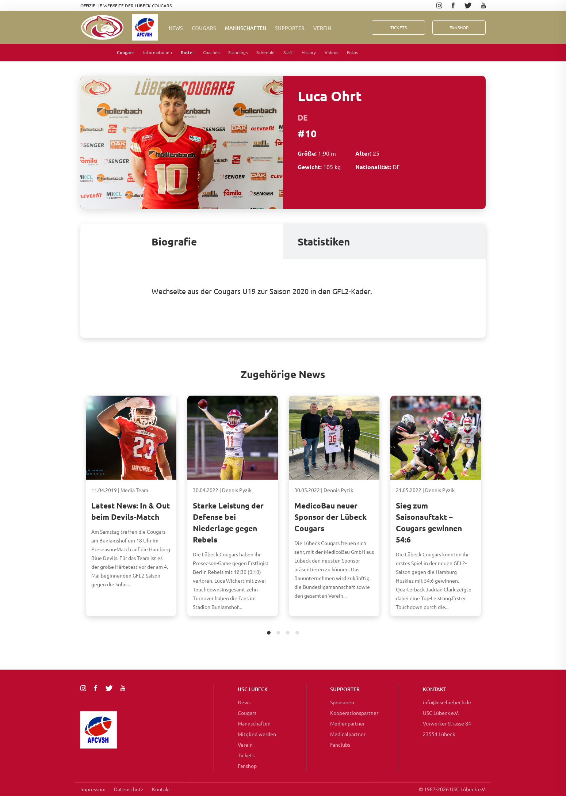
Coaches (211, 52)
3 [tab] (288, 633)
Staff (288, 52)
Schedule (265, 52)
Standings (238, 52)
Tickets (398, 27)
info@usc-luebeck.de (447, 702)
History (309, 52)
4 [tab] (297, 633)
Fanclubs (340, 744)
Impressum (93, 789)
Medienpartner (347, 723)
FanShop (459, 27)
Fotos (352, 52)
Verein (322, 27)
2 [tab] (278, 633)
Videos (331, 52)
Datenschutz (129, 789)
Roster (187, 52)
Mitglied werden (257, 734)
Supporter (290, 27)
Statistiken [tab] (324, 241)
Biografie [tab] (174, 241)
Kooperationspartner (354, 712)
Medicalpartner (348, 734)
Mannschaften (245, 27)
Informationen (157, 52)
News (176, 27)
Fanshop (247, 765)
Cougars (204, 27)
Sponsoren (342, 702)
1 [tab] (269, 633)
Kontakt (161, 789)
